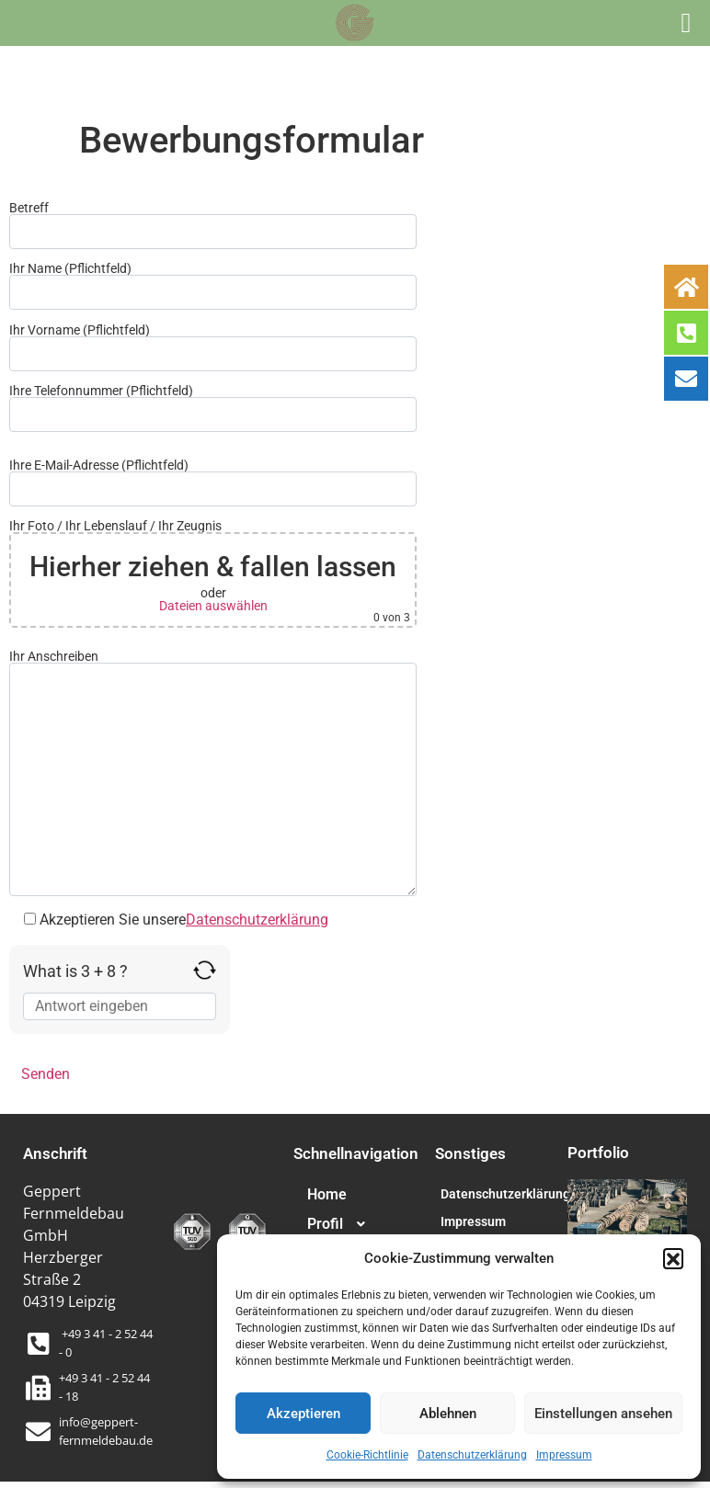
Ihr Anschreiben (213, 773)
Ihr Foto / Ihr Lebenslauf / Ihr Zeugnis (213, 573)
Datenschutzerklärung (472, 1454)
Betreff (213, 225)
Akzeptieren (303, 1413)
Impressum (564, 1454)
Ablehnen (447, 1413)
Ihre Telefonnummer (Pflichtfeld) (213, 408)
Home (327, 1194)
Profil (343, 1224)
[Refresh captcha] (204, 970)
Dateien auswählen (213, 605)
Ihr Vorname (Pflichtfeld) (213, 347)
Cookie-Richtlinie (367, 1454)
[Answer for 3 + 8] (119, 1006)
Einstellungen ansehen (603, 1413)
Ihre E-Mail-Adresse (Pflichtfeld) (213, 482)
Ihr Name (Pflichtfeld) (213, 286)
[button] (673, 1258)
